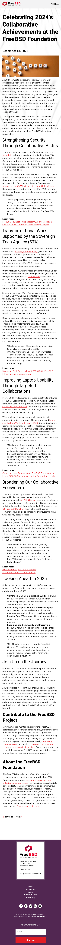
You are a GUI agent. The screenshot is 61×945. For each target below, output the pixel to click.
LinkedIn (35, 906)
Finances (30, 889)
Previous (8, 817)
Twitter (30, 906)
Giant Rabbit (41, 916)
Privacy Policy (30, 895)
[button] (55, 4)
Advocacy (30, 897)
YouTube (40, 906)
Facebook (25, 906)
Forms (30, 887)
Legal (30, 892)
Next (18, 817)
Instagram (21, 906)
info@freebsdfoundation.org (30, 873)
